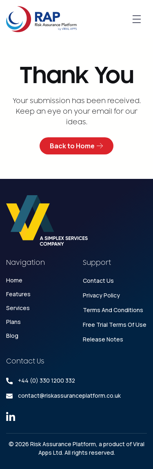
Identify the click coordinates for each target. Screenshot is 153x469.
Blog (12, 335)
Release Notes (103, 339)
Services (18, 308)
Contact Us (98, 280)
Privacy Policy (101, 295)
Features (18, 294)
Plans (13, 322)
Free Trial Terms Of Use (114, 324)
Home (14, 280)
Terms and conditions (113, 310)
